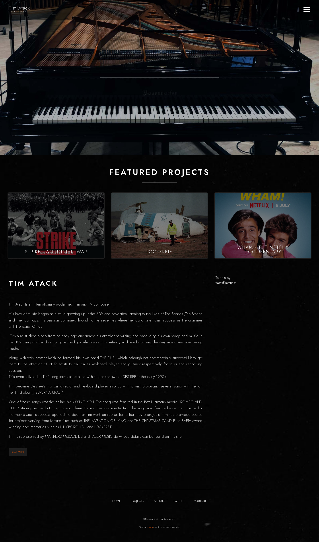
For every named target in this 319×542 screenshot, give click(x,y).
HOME (116, 501)
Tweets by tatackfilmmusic (226, 280)
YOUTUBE (200, 501)
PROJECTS (137, 501)
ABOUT (158, 501)
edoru (150, 527)
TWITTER (178, 501)
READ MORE (18, 452)
